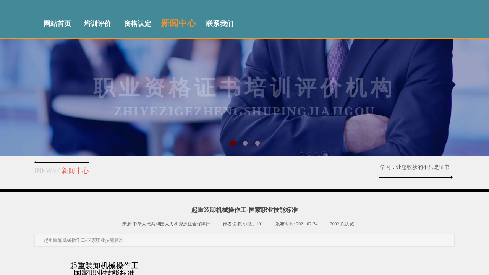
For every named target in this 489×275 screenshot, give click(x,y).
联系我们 (219, 24)
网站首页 (57, 24)
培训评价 (97, 24)
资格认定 (137, 24)
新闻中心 (178, 23)
